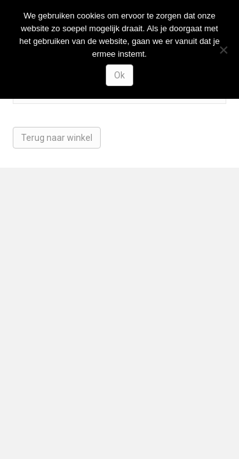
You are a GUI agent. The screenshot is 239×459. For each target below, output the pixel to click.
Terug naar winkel (56, 138)
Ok (119, 75)
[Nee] (223, 49)
